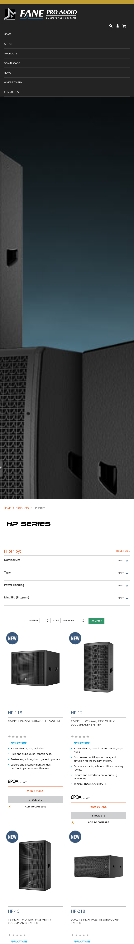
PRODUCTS (10, 53)
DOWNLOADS (12, 63)
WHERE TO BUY (13, 82)
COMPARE (96, 621)
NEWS (7, 72)
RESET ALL (123, 550)
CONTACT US (11, 91)
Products (22, 508)
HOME (8, 34)
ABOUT (8, 43)
